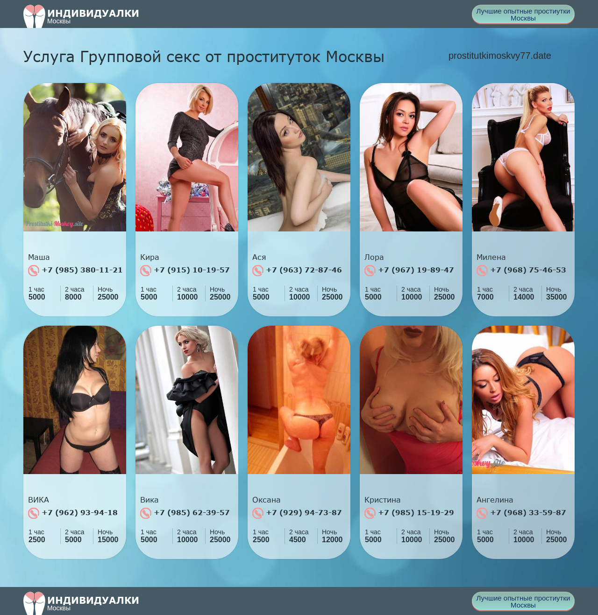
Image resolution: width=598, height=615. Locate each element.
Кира (149, 257)
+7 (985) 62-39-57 (185, 513)
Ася (259, 257)
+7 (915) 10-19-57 (185, 270)
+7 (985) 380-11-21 (75, 270)
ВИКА (38, 499)
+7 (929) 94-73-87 (297, 513)
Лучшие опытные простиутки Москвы (523, 14)
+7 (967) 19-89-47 (409, 270)
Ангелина (495, 499)
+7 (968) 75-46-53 (521, 270)
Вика (149, 499)
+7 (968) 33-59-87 (521, 513)
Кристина (382, 499)
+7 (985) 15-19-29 (409, 513)
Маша (39, 257)
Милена (491, 257)
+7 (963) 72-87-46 (297, 270)
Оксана (266, 499)
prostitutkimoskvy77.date (500, 55)
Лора (374, 257)
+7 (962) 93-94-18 (73, 513)
